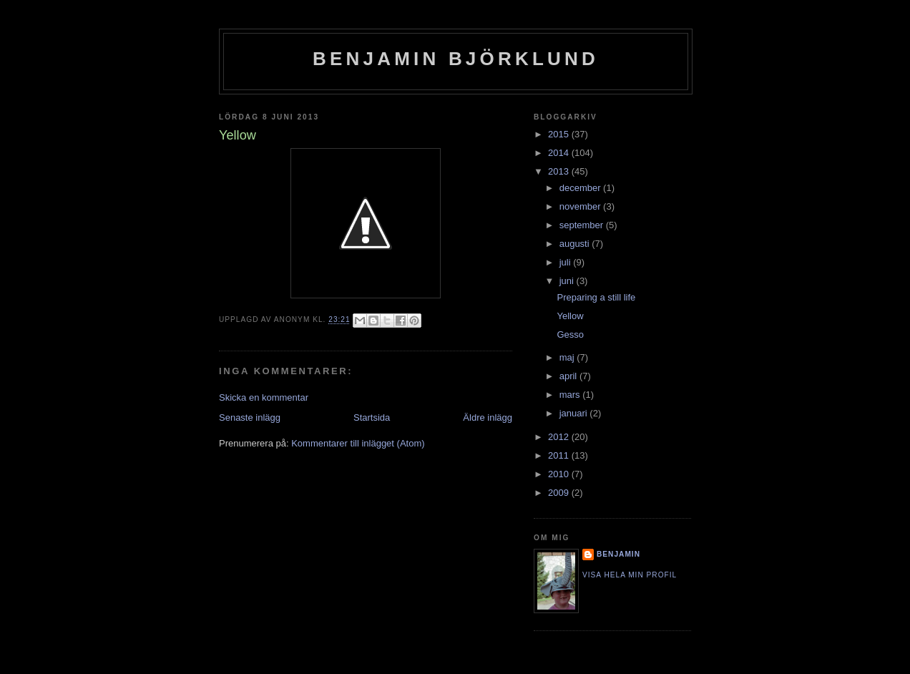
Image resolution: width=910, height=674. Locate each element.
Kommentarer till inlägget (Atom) (357, 443)
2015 (560, 134)
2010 (560, 474)
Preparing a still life (596, 297)
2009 (560, 492)
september (582, 225)
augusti (575, 243)
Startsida (371, 417)
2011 (560, 455)
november (581, 206)
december (581, 187)
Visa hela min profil (629, 575)
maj (568, 357)
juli (566, 262)
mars (571, 394)
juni (568, 280)
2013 (560, 171)
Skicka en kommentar (263, 397)
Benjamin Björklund (456, 58)
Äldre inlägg (487, 417)
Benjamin (618, 554)
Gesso (570, 334)
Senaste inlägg (249, 417)
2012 (560, 436)
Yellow (570, 316)
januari (574, 413)
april (569, 376)
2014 (560, 152)
